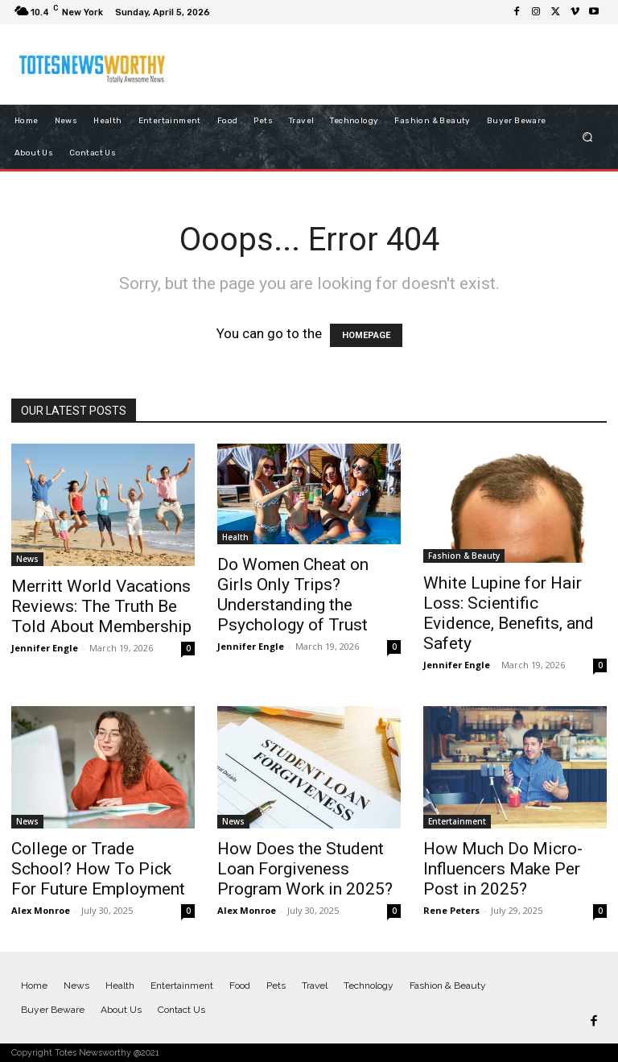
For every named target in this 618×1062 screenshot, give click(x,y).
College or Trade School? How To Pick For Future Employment (98, 869)
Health (235, 537)
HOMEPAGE (366, 335)
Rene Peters (451, 910)
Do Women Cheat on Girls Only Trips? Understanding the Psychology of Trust (293, 594)
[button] (588, 136)
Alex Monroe (40, 910)
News (27, 558)
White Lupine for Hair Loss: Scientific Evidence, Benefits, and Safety (508, 613)
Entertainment (457, 821)
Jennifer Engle (44, 648)
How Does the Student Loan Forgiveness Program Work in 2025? (305, 869)
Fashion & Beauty (464, 555)
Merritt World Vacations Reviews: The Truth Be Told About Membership (101, 606)
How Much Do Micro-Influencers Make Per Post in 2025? (503, 869)
